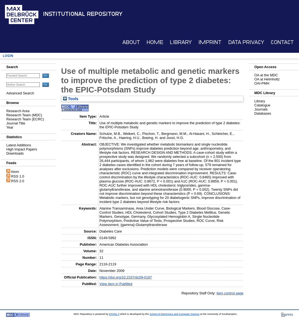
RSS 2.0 (17, 181)
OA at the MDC (266, 75)
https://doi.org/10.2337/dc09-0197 (125, 277)
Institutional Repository (83, 14)
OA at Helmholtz (267, 79)
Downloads (15, 153)
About (131, 42)
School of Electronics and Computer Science (175, 314)
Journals (260, 109)
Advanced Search (20, 93)
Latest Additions (18, 145)
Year (9, 127)
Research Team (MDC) (24, 115)
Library (181, 42)
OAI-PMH (261, 83)
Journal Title (15, 123)
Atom (15, 172)
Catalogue (262, 105)
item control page (230, 293)
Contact (282, 42)
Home (155, 42)
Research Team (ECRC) (25, 119)
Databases (262, 113)
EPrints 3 (114, 314)
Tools (70, 99)
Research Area (18, 111)
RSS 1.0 (17, 176)
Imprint (209, 42)
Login (8, 55)
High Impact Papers (21, 149)
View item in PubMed (115, 284)
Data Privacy (246, 42)
